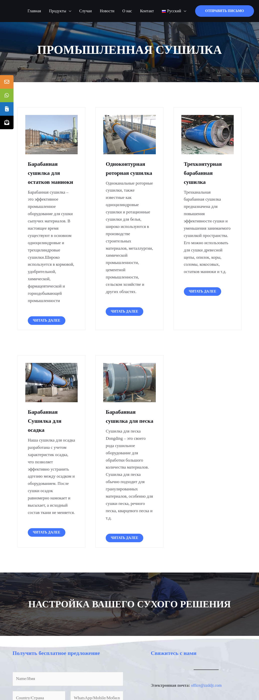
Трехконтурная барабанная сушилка (204, 173)
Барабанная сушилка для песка (123, 420)
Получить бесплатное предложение (60, 662)
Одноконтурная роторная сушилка (127, 173)
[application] (68, 11)
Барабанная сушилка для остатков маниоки (52, 173)
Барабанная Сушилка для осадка (46, 420)
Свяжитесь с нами (176, 662)
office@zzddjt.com (207, 694)
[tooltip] (7, 82)
